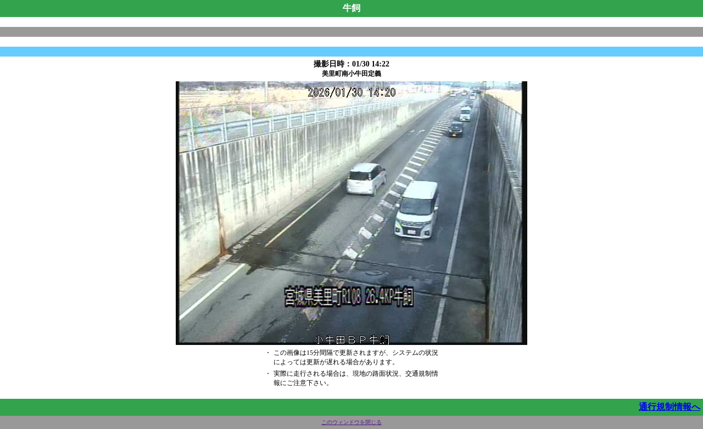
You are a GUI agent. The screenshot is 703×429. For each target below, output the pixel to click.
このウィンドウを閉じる (351, 422)
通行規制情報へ (669, 406)
